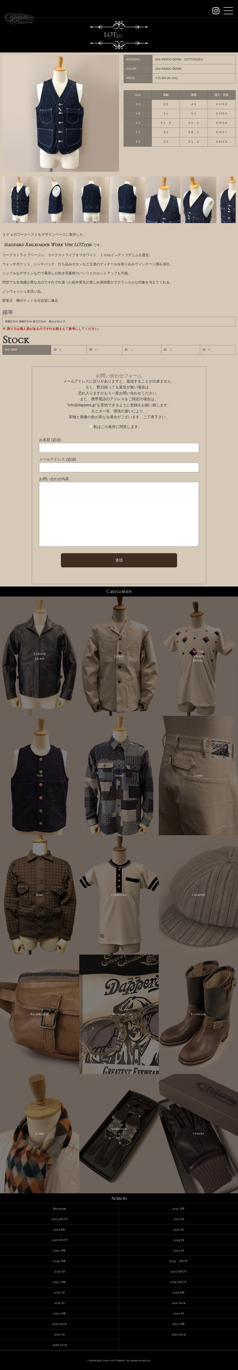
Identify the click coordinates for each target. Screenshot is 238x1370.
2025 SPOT (178, 1271)
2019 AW (178, 1324)
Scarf (39, 1133)
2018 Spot (59, 1345)
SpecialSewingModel (198, 656)
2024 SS (178, 1240)
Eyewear (119, 1014)
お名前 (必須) (50, 440)
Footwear (198, 1014)
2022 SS (178, 1219)
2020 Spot (59, 1324)
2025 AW (59, 1282)
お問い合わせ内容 (54, 479)
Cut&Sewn (119, 895)
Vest (40, 775)
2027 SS (59, 1292)
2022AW (59, 1229)
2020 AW (59, 1313)
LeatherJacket (40, 656)
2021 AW (178, 1208)
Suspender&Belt (119, 1133)
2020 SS (178, 1313)
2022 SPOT (59, 1219)
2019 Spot (179, 1334)
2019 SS (59, 1334)
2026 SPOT (178, 1282)
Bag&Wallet (39, 1014)
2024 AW (59, 1261)
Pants (198, 775)
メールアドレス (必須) (57, 459)
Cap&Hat (198, 895)
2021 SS (59, 1303)
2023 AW (59, 1250)
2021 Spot (178, 1303)
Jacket (119, 656)
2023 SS (178, 1229)
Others (198, 1133)
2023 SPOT (59, 1240)
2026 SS (59, 1271)
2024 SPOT (178, 1261)
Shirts (119, 775)
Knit (39, 895)
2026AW (178, 1292)
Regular (59, 1208)
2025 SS (178, 1250)
